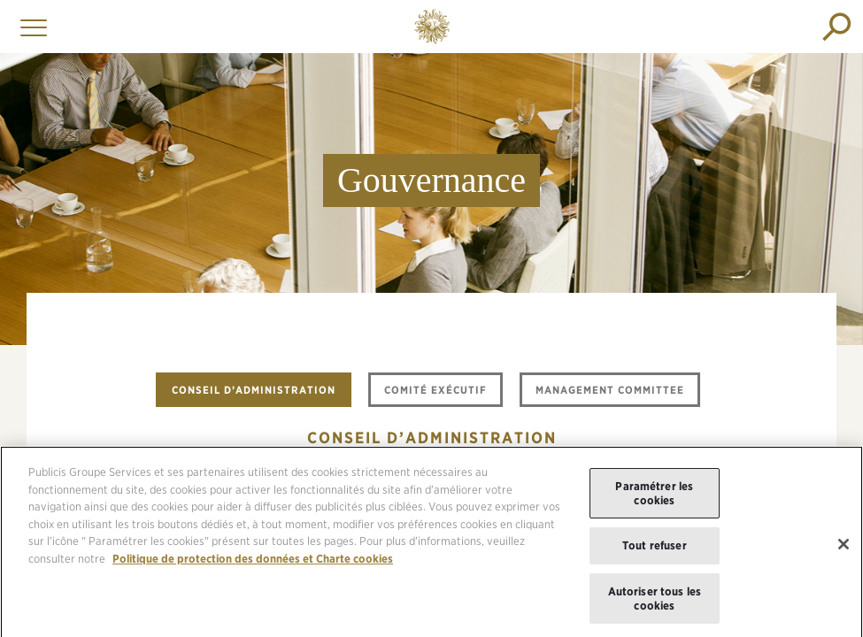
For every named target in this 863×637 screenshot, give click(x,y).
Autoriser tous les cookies (654, 604)
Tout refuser (654, 551)
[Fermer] (843, 549)
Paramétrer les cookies (654, 499)
